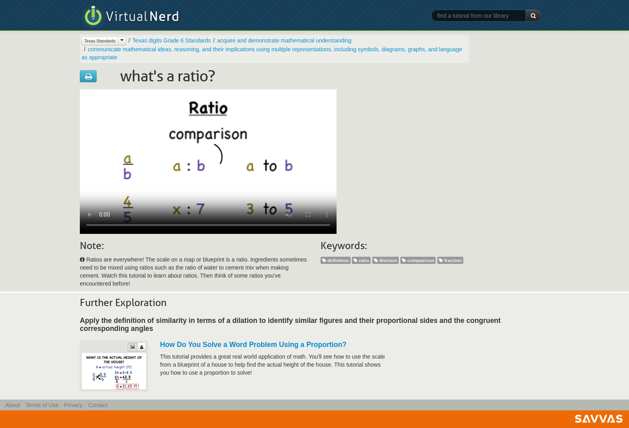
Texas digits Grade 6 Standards (171, 40)
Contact (98, 405)
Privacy (73, 405)
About (12, 405)
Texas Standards (100, 41)
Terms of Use (41, 405)
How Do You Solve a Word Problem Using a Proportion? (253, 345)
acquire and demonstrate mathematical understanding (284, 40)
